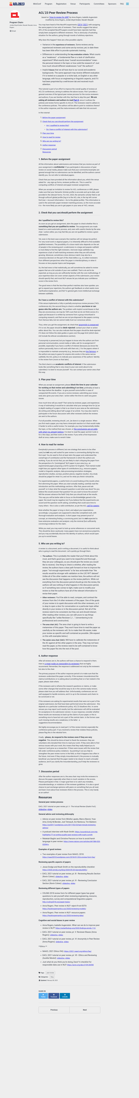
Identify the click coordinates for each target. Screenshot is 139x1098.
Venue (80, 4)
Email (13, 32)
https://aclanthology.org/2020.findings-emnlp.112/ (77, 995)
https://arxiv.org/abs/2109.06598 (81, 1032)
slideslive (48, 878)
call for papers (79, 560)
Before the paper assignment (54, 129)
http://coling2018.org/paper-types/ (57, 969)
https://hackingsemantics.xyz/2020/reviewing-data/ (64, 983)
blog (52, 1044)
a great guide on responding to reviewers (67, 722)
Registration (68, 4)
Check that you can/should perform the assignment (64, 132)
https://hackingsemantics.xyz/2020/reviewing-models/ (65, 976)
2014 (83, 25)
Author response (49, 156)
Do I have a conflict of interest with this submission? (68, 140)
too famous (59, 391)
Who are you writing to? (52, 152)
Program (55, 4)
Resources (47, 162)
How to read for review (52, 148)
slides (55, 878)
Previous (54, 1075)
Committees (106, 4)
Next (85, 1075)
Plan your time (48, 144)
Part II (94, 107)
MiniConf (44, 4)
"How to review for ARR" (58, 17)
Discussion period (50, 159)
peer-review (50, 1040)
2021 (88, 25)
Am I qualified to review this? (58, 136)
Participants (92, 4)
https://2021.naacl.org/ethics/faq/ (79, 1018)
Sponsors (119, 4)
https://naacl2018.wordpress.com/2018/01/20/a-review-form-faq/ (70, 925)
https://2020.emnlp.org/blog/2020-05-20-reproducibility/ (66, 937)
